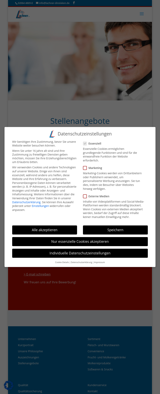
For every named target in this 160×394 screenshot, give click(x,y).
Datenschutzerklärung (26, 198)
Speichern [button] (115, 226)
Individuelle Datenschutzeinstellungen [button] (80, 249)
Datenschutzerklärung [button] (81, 259)
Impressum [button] (99, 259)
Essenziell (94, 140)
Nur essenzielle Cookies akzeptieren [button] (80, 238)
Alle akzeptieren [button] (44, 226)
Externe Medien (98, 193)
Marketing (94, 164)
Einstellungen (40, 202)
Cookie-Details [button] (62, 259)
